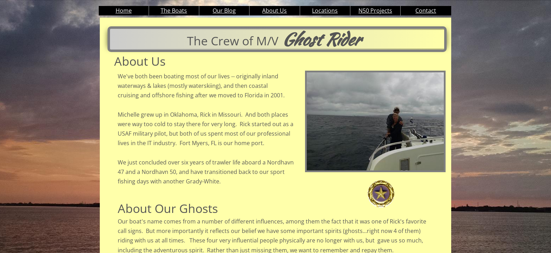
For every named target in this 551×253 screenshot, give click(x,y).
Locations (325, 10)
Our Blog (224, 10)
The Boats (174, 10)
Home (124, 10)
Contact (425, 10)
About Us (274, 10)
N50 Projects (375, 10)
